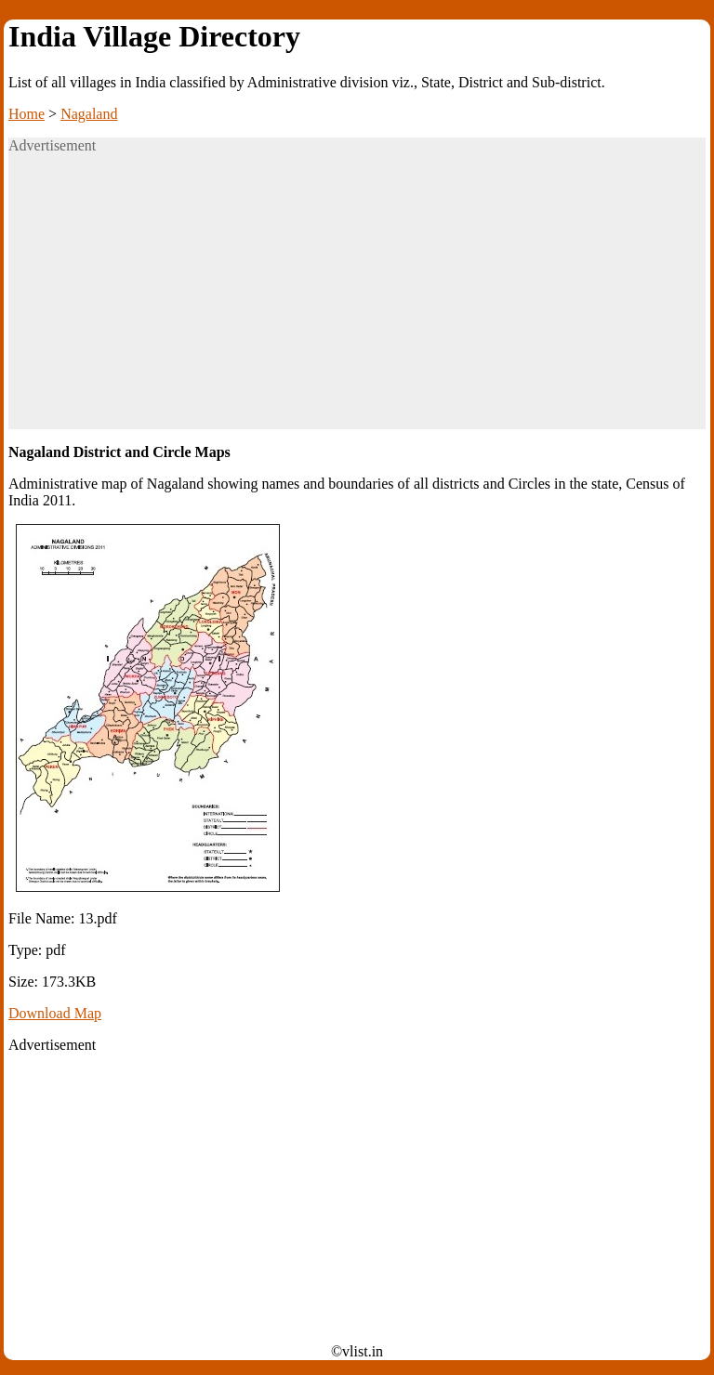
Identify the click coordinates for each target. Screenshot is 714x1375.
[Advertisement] (357, 299)
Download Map (54, 1013)
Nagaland (88, 114)
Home (26, 114)
